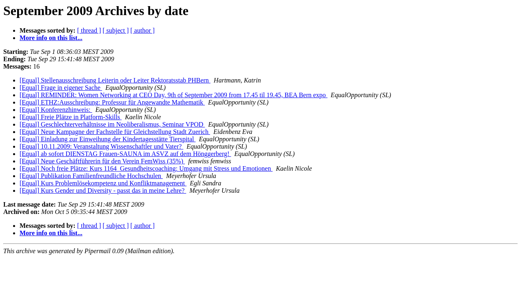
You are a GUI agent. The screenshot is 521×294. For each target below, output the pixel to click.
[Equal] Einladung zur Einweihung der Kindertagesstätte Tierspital (107, 139)
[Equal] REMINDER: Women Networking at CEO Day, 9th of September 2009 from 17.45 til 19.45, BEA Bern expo (174, 94)
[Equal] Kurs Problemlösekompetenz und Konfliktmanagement (103, 183)
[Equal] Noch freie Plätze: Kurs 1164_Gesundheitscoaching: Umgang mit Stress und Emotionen (146, 168)
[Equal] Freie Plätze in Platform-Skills (71, 117)
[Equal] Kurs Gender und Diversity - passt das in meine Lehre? (103, 190)
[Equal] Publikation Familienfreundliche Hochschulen (91, 175)
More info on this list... (51, 37)
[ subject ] (116, 30)
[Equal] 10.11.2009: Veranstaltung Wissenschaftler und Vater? (101, 146)
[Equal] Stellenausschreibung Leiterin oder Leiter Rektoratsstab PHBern (115, 80)
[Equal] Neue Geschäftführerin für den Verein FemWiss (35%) (102, 161)
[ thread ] (89, 30)
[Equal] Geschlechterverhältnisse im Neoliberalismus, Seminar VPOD (112, 124)
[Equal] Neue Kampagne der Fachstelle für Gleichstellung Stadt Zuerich (115, 131)
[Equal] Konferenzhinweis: (56, 109)
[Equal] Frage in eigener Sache (61, 87)
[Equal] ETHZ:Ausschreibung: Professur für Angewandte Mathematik (112, 102)
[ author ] (143, 30)
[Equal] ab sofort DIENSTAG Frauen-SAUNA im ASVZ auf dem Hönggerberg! (125, 153)
